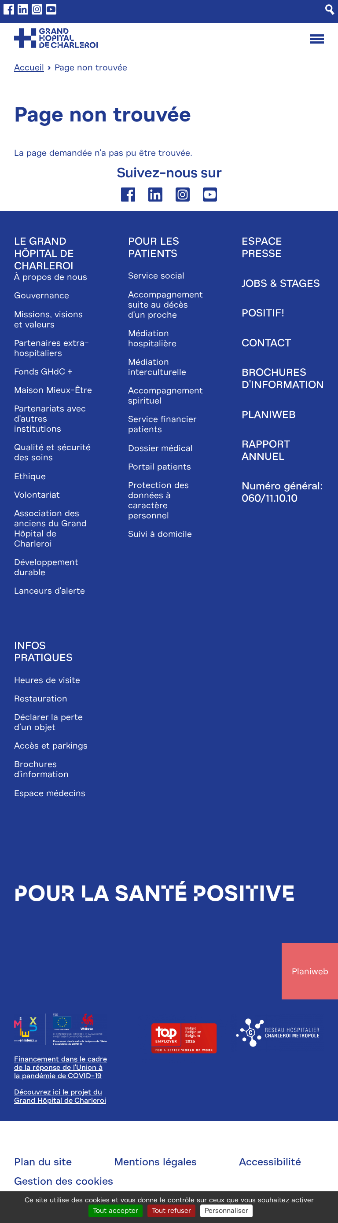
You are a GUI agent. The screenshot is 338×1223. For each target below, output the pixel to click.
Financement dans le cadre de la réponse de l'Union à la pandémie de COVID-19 (60, 1067)
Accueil (29, 67)
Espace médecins (49, 793)
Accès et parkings (51, 745)
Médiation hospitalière (152, 338)
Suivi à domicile (160, 534)
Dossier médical (160, 448)
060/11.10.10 (270, 498)
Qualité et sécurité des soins (52, 452)
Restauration (40, 698)
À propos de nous (50, 277)
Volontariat (37, 494)
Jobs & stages (281, 283)
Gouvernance (41, 295)
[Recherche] (329, 9)
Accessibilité (270, 1161)
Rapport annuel (266, 450)
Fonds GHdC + (43, 371)
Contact (266, 342)
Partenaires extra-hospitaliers (51, 348)
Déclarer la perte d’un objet (48, 722)
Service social (156, 275)
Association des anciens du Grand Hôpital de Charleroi (50, 528)
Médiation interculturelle (157, 367)
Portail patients (159, 466)
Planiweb (269, 414)
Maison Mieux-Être (53, 390)
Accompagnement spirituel (165, 395)
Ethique (30, 476)
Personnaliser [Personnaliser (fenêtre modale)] (226, 1210)
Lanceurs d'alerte (49, 590)
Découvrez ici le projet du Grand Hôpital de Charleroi (60, 1096)
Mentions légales (155, 1161)
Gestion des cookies (63, 1181)
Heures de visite (47, 680)
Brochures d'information (41, 769)
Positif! (263, 313)
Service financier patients (162, 424)
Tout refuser (171, 1210)
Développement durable (46, 567)
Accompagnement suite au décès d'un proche (165, 304)
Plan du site (43, 1161)
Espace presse (262, 247)
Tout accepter (115, 1210)
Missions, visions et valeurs (48, 319)
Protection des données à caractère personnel (158, 500)
